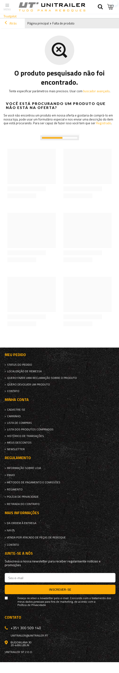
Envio (11, 475)
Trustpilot (10, 16)
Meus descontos (19, 442)
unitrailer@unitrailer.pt (29, 635)
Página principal (38, 23)
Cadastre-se (16, 409)
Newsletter (16, 449)
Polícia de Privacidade (23, 496)
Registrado (103, 123)
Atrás (11, 23)
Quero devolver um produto (28, 384)
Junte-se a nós (19, 553)
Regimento (15, 489)
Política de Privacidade (31, 605)
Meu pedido (15, 354)
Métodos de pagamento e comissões (33, 482)
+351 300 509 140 (26, 628)
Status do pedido (19, 364)
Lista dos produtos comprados (30, 429)
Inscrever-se (60, 589)
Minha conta (17, 399)
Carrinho (14, 416)
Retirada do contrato (23, 504)
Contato (13, 391)
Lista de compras (19, 422)
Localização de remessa (24, 371)
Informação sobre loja (24, 468)
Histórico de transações (25, 436)
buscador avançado (96, 91)
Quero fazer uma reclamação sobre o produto (42, 378)
